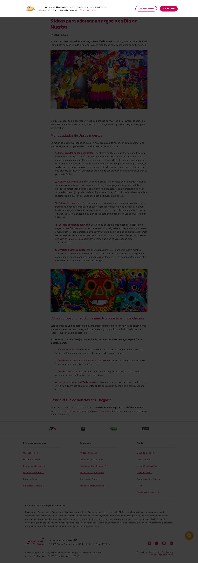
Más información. (90, 10)
